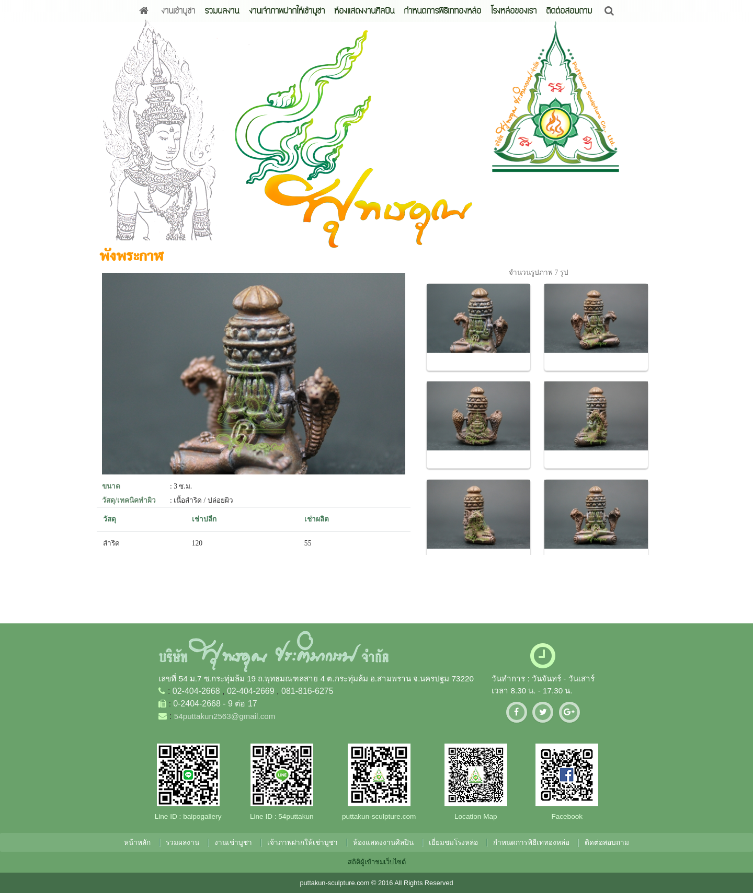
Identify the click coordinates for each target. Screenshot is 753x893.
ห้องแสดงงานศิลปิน (364, 11)
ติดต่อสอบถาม (569, 11)
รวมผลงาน (221, 11)
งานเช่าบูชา (178, 11)
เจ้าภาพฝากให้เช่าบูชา (302, 842)
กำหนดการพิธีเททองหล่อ (442, 11)
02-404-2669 (251, 691)
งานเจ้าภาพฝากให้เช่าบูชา (287, 11)
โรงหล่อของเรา (514, 11)
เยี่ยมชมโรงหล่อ (453, 842)
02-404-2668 (196, 691)
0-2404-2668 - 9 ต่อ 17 (215, 703)
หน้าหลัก (137, 842)
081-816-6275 (307, 691)
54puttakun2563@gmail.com (225, 716)
